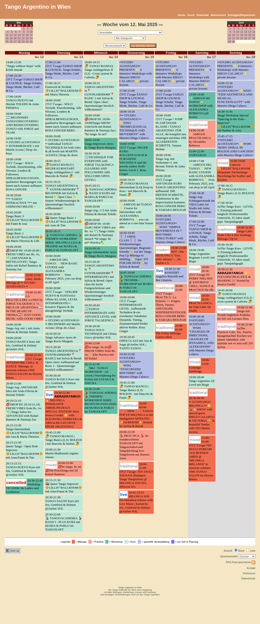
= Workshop (114, 542)
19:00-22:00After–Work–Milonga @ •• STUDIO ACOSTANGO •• (24, 280)
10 (31, 31)
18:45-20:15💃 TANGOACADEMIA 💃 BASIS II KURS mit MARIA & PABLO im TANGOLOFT (100, 193)
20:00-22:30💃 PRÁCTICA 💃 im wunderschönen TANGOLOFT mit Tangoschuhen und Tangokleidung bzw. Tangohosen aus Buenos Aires (134, 445)
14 (19, 35)
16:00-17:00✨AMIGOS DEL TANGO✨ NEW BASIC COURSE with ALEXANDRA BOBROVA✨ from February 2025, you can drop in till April (202, 174)
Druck (191, 15)
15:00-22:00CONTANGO (197, 153)
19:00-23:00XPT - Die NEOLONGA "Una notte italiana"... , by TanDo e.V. (171, 255)
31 (31, 41)
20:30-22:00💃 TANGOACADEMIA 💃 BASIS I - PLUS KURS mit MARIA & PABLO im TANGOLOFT (63, 522)
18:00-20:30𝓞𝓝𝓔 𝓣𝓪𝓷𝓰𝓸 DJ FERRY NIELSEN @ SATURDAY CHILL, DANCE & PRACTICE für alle (201, 278)
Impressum (249, 573)
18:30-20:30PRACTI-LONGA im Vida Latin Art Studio (200, 303)
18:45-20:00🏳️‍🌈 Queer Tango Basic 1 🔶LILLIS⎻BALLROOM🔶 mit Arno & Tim (63, 219)
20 (15, 38)
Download (203, 15)
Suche (181, 15)
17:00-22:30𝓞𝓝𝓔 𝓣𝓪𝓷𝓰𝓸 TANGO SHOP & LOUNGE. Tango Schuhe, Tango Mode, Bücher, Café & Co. (24, 83)
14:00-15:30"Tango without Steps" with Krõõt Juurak (23, 65)
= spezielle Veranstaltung (154, 542)
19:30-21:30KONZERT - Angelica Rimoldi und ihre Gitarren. (169, 274)
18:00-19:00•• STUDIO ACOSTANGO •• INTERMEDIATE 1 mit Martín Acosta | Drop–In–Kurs (23, 146)
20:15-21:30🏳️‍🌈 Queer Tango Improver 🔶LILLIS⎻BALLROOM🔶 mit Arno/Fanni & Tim (63, 485)
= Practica (96, 542)
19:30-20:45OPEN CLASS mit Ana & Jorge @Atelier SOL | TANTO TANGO (135, 342)
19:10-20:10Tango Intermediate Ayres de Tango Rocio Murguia (100, 252)
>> (161, 25)
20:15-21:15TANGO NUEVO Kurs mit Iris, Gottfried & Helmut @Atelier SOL (23, 469)
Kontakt (251, 568)
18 (7, 38)
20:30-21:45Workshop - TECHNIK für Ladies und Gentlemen (24, 486)
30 (27, 41)
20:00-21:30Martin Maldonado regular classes (61, 453)
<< (99, 25)
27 (15, 41)
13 (15, 35)
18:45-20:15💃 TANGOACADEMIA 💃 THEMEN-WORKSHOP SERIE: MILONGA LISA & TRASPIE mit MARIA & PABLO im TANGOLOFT (63, 240)
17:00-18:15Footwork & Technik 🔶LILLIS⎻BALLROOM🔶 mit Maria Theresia (63, 88)
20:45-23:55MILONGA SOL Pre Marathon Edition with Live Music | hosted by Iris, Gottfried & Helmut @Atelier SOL (136, 502)
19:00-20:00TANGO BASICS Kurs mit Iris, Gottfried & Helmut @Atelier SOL (23, 343)
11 (7, 35)
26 (11, 41)
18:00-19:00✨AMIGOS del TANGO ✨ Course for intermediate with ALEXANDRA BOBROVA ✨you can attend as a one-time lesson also (136, 214)
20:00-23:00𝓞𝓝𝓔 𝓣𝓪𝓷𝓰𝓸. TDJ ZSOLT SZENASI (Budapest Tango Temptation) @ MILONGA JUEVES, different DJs (136, 475)
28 (19, 41)
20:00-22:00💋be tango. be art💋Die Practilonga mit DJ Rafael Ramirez (63, 468)
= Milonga (80, 542)
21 (19, 38)
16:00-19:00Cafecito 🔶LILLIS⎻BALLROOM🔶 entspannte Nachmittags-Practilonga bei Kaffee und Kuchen (235, 170)
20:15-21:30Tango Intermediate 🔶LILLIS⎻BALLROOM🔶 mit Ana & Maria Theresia (24, 431)
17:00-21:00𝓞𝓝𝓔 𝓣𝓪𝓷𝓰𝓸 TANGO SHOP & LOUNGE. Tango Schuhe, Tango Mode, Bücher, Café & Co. (63, 69)
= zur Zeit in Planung (185, 542)
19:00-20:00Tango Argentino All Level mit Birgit (201, 380)
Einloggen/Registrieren (241, 15)
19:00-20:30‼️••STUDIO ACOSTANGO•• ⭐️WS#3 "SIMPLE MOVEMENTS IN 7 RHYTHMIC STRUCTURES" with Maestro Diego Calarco (170, 229)
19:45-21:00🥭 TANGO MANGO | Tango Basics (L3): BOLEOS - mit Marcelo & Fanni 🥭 (136, 390)
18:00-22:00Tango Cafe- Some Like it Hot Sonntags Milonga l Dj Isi (234, 233)
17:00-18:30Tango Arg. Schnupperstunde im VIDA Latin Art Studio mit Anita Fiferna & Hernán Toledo (201, 204)
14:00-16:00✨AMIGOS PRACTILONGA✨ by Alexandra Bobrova (202, 138)
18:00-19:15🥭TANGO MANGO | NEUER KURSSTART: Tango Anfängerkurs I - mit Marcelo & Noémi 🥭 (62, 168)
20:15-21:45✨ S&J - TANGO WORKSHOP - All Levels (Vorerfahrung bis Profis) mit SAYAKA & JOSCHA (100, 373)
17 (31, 35)
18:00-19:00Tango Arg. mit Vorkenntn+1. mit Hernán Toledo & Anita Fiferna (170, 162)
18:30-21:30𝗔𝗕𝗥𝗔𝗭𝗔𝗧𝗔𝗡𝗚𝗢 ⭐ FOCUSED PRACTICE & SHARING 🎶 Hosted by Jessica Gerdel (234, 276)
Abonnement (218, 15)
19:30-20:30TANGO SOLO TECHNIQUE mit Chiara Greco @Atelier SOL (100, 331)
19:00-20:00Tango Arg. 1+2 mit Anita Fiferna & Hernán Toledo (100, 210)
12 (11, 35)
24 (31, 38)
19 (11, 38)
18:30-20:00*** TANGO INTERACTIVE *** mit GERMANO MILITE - (21, 200)
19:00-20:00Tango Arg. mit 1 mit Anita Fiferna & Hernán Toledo (23, 328)
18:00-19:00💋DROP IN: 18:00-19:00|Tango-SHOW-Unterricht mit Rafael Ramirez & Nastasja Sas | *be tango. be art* (100, 125)
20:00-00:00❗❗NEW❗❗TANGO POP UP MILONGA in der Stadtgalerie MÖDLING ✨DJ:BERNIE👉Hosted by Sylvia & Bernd (136, 415)
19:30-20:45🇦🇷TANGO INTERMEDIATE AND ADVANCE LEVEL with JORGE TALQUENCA (100, 312)
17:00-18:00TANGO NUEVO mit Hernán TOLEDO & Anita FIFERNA (22, 102)
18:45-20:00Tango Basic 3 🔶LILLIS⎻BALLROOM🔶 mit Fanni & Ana (24, 218)
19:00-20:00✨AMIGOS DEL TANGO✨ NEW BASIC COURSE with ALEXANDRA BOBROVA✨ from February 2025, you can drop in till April (63, 269)
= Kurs (131, 542)
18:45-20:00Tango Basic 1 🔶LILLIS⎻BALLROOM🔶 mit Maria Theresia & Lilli (24, 235)
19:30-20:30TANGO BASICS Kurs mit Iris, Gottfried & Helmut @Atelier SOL (62, 381)
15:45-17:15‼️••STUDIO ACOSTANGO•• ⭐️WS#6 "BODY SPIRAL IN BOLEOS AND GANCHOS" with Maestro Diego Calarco (235, 145)
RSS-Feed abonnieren (240, 562)
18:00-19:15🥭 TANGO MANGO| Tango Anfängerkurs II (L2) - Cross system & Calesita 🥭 (98, 69)
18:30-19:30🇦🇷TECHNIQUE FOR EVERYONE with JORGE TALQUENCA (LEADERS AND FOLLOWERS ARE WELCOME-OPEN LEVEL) (99, 166)
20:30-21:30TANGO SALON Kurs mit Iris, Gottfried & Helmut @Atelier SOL (62, 502)
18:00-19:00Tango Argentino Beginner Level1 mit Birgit (202, 255)
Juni (241, 22)
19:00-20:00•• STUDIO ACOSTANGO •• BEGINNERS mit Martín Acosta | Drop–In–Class (62, 322)
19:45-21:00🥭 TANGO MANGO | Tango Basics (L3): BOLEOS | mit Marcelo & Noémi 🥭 (63, 438)
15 (23, 35)
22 (23, 38)
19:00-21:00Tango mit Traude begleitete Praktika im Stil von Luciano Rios (234, 313)
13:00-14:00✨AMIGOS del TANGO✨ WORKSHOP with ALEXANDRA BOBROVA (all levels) (201, 106)
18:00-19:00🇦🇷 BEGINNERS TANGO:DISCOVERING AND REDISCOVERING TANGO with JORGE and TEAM (22, 123)
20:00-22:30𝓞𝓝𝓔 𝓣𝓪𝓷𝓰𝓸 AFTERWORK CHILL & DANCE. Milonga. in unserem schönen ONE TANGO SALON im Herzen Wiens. (24, 366)
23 (27, 38)
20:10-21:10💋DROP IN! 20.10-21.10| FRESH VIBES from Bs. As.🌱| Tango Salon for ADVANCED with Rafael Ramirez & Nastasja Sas (24, 410)
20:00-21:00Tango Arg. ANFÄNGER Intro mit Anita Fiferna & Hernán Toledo (22, 389)
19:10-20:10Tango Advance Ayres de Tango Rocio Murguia (60, 337)
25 (7, 41)
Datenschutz (248, 578)
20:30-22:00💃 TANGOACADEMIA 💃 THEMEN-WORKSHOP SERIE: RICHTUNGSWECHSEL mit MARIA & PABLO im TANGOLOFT (100, 400)
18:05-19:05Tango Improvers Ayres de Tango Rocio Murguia (100, 143)
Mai (19, 22)
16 (27, 35)
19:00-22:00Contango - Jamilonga (199, 365)
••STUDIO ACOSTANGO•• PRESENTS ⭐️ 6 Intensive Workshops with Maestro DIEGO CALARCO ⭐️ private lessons (135, 73)
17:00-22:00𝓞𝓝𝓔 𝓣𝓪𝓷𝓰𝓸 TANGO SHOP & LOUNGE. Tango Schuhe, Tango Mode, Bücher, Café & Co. (170, 100)
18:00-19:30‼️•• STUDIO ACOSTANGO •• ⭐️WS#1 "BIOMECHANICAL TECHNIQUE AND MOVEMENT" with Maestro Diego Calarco (134, 125)
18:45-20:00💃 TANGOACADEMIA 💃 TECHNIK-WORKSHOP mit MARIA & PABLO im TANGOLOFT (136, 282)
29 (23, 41)
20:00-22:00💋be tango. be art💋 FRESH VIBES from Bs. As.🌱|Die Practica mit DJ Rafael (100, 350)
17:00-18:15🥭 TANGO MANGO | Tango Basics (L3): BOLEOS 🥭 (235, 191)
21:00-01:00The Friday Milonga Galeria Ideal (170, 331)
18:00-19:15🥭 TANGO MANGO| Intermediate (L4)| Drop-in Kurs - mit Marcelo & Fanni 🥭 (136, 187)
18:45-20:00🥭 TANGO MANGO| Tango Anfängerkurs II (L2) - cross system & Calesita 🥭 (235, 295)
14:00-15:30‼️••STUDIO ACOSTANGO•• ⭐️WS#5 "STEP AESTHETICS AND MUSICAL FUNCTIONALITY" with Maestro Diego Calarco (234, 94)
